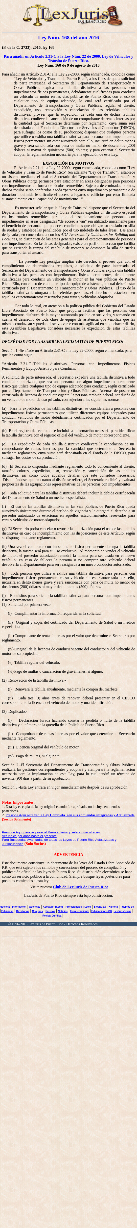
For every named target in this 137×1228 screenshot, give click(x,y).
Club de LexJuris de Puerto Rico (80, 887)
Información (19, 906)
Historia (113, 906)
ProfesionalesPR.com (78, 906)
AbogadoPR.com (53, 906)
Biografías (100, 906)
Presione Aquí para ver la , (70, 815)
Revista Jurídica (52, 915)
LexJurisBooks (122, 911)
